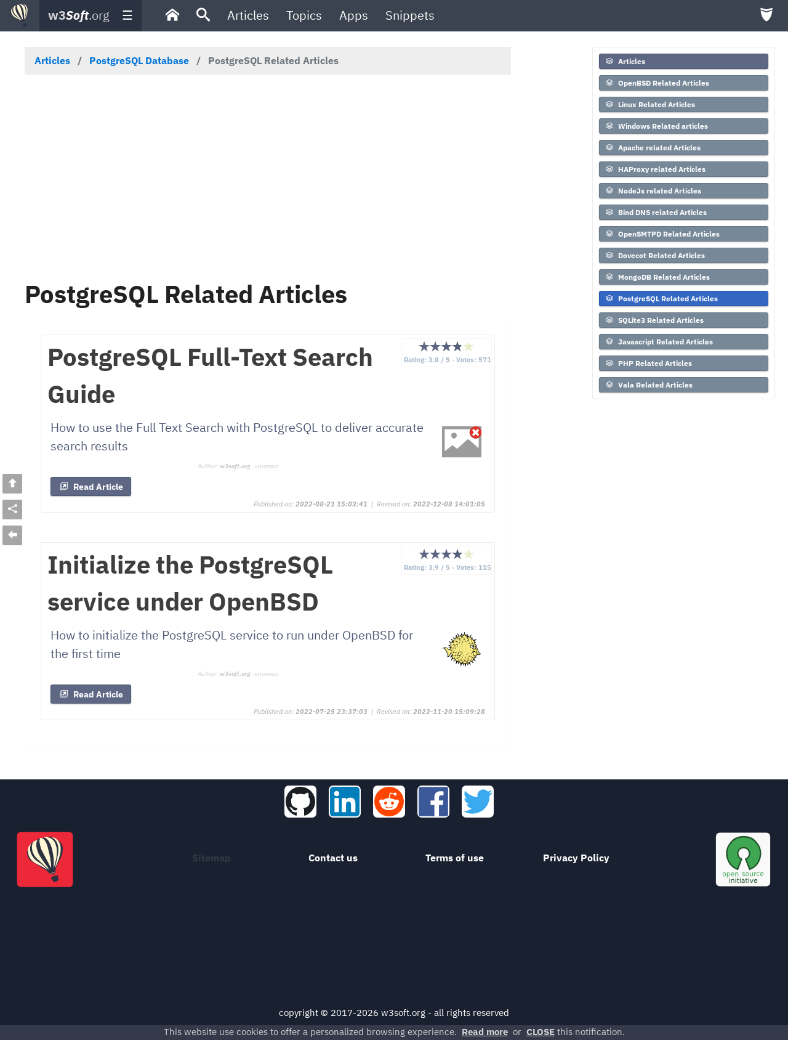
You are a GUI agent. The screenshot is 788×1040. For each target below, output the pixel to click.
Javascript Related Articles (659, 341)
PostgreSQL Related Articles (661, 298)
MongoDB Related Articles (657, 277)
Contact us (333, 857)
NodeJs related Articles (653, 190)
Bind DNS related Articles (656, 212)
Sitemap (211, 857)
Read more (485, 1032)
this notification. (575, 1032)
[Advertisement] (268, 177)
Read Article (90, 486)
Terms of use (454, 857)
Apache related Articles (653, 147)
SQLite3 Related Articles (654, 320)
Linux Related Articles (650, 104)
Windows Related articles (656, 126)
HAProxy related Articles (655, 169)
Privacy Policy (576, 857)
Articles (625, 61)
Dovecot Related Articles (655, 255)
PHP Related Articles (648, 363)
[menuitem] (172, 15)
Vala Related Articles (649, 384)
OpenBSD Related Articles (657, 82)
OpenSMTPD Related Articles (662, 233)
